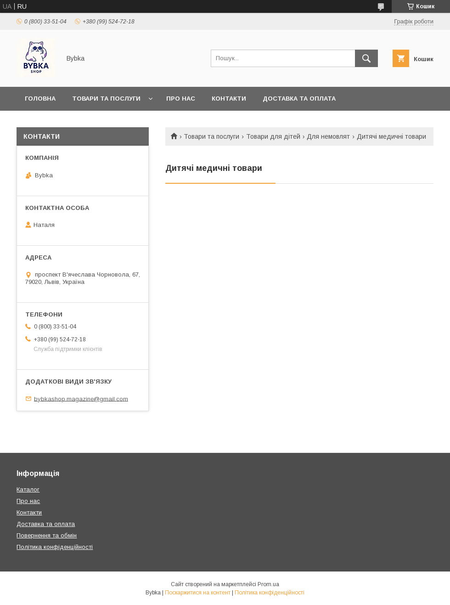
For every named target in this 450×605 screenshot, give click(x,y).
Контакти (229, 98)
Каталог (28, 489)
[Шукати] (366, 58)
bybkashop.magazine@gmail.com (81, 398)
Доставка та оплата (299, 98)
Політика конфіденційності (55, 546)
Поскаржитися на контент (198, 592)
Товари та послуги (106, 98)
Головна (40, 98)
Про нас (180, 98)
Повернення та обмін (63, 122)
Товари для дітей (273, 136)
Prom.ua (268, 584)
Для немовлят (328, 136)
